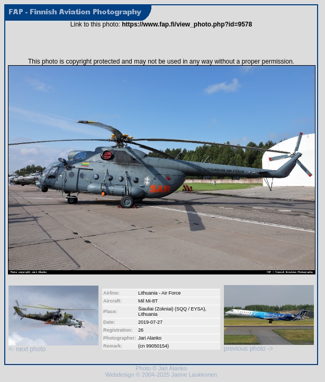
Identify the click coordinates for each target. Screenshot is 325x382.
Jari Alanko (149, 338)
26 (140, 330)
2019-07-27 (150, 322)
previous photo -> (269, 345)
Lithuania (148, 314)
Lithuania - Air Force (159, 293)
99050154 (156, 346)
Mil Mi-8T (148, 301)
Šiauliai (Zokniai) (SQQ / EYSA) (171, 309)
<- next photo (53, 346)
